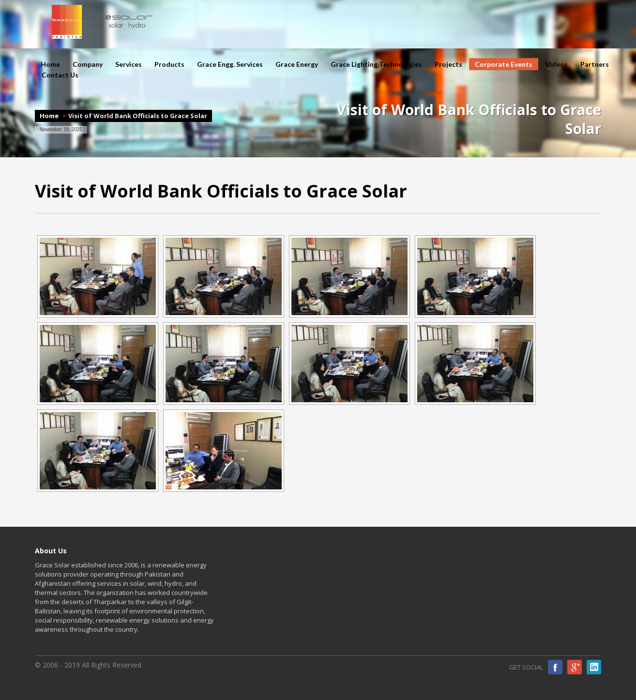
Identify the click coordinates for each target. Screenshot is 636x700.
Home (50, 64)
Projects (445, 64)
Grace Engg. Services (227, 64)
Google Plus (574, 667)
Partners (594, 64)
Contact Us (60, 75)
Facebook (555, 667)
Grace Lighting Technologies (376, 64)
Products (166, 64)
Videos (553, 64)
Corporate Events (500, 65)
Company (85, 64)
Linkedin (594, 667)
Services (125, 64)
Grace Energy (296, 64)
